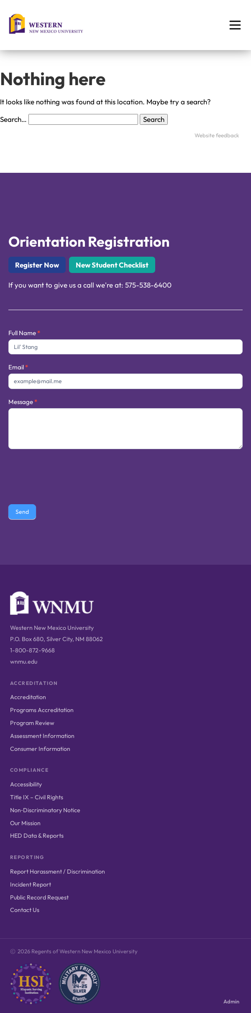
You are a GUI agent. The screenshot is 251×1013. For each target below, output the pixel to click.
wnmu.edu (23, 661)
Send (22, 511)
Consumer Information (40, 749)
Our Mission (25, 823)
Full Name (24, 333)
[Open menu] (235, 25)
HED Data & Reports (37, 835)
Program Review (32, 723)
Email (18, 367)
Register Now (37, 264)
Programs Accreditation (42, 710)
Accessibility (26, 784)
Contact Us (24, 910)
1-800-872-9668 (32, 650)
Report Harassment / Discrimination (57, 871)
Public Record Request (39, 897)
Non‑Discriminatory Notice (45, 810)
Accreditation (28, 697)
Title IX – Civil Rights (36, 797)
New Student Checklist (112, 264)
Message (22, 402)
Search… (13, 119)
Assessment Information (42, 736)
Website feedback (217, 135)
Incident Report (30, 884)
